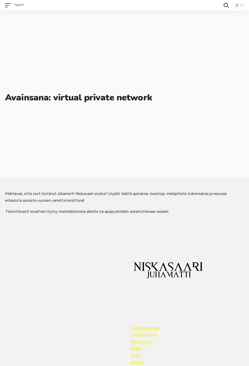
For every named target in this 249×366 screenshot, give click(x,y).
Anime (137, 362)
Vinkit (136, 355)
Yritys (136, 348)
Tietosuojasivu (145, 328)
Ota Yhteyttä (144, 335)
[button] (9, 5)
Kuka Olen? (142, 342)
